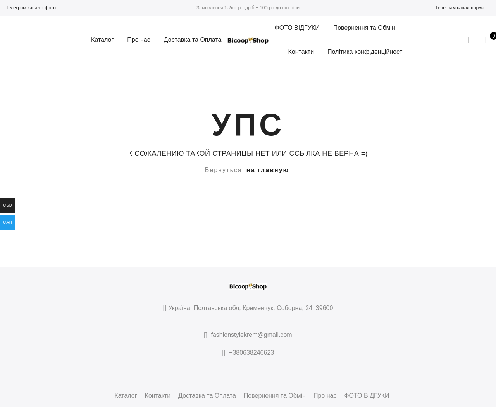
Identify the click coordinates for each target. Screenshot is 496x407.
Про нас (138, 39)
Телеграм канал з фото (31, 7)
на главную (267, 170)
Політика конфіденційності (365, 51)
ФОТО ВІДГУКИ (297, 27)
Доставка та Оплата (193, 39)
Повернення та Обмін (364, 27)
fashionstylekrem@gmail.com (251, 334)
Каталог (102, 39)
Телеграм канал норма (459, 7)
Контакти (301, 51)
